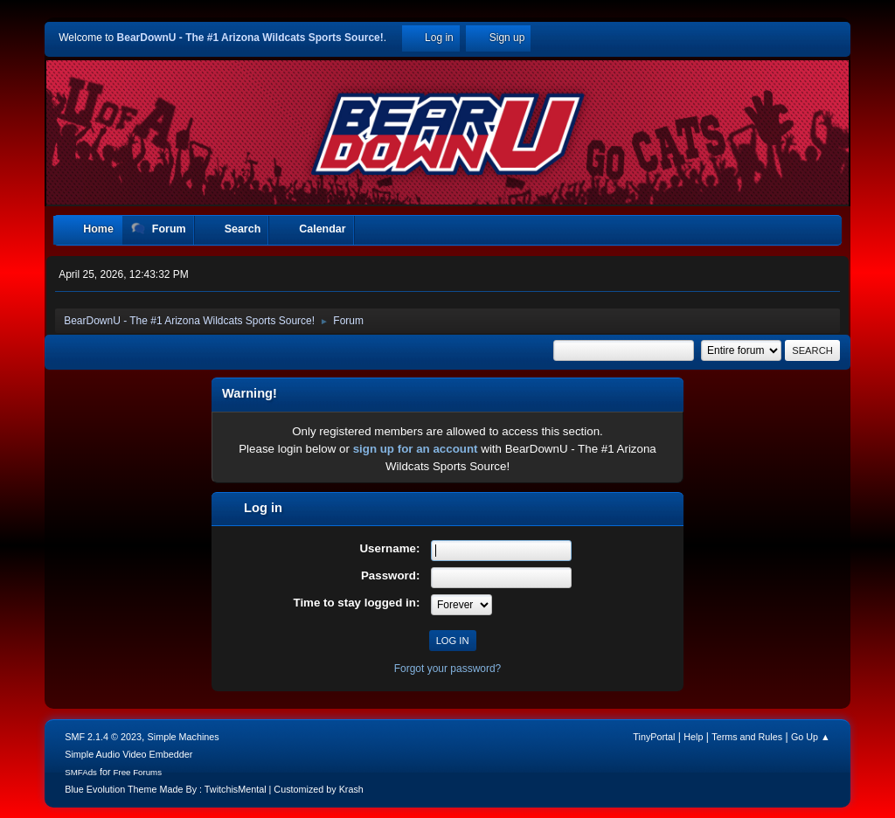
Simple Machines (183, 736)
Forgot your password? (448, 668)
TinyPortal (654, 736)
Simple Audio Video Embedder (128, 754)
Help (693, 736)
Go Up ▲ (810, 736)
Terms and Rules (746, 736)
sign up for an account (415, 448)
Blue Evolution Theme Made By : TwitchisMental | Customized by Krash (214, 789)
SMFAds (81, 772)
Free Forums (138, 772)
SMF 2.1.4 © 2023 (103, 736)
